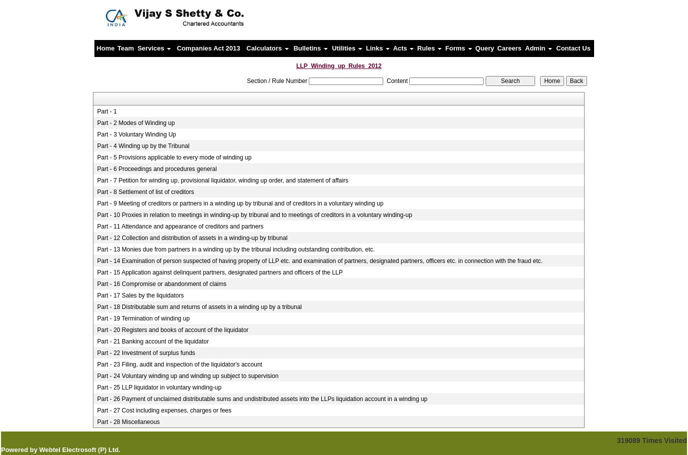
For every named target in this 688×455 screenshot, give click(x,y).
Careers (509, 48)
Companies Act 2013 (208, 48)
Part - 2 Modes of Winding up (135, 123)
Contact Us (573, 48)
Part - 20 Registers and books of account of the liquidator (172, 330)
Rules (429, 48)
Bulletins (310, 48)
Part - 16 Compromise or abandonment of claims (161, 284)
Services (154, 48)
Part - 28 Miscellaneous (128, 422)
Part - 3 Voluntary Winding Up (136, 134)
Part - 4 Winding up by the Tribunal (143, 146)
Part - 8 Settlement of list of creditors (145, 192)
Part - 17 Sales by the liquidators (140, 295)
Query (484, 48)
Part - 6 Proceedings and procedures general (156, 169)
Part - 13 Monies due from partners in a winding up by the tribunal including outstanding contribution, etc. (236, 249)
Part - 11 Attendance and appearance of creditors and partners (180, 226)
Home (105, 48)
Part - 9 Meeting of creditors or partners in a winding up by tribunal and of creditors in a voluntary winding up (240, 203)
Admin (538, 48)
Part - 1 (106, 111)
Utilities (347, 48)
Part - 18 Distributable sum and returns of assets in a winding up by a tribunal (199, 307)
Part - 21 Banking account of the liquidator (152, 341)
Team (125, 48)
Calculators (267, 48)
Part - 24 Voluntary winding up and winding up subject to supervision (187, 376)
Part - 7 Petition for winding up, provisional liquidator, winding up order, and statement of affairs (222, 180)
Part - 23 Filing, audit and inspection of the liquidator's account (179, 364)
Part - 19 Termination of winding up (143, 318)
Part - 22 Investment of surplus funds (146, 353)
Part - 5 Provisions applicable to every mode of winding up (174, 157)
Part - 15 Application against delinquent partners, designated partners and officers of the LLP (219, 272)
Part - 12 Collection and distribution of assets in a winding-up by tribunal (192, 238)
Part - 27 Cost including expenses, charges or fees (164, 410)
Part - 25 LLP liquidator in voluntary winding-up (159, 387)
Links (378, 48)
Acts (403, 48)
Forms (458, 48)
